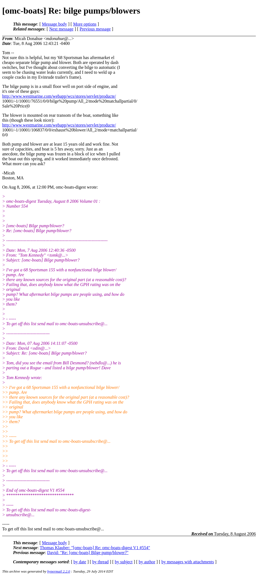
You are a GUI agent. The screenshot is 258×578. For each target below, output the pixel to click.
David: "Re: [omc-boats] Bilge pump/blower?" (87, 552)
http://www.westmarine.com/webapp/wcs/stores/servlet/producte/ (59, 96)
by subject (123, 561)
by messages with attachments (187, 561)
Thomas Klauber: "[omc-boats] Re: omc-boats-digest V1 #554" (95, 547)
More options (85, 24)
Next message (61, 29)
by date (79, 561)
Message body (54, 24)
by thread (100, 561)
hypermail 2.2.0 (58, 571)
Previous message (95, 29)
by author (147, 561)
